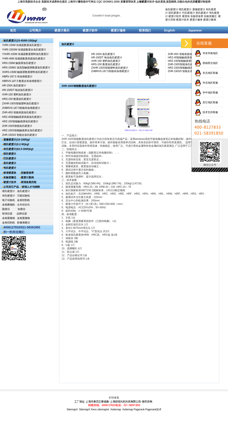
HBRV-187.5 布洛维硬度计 (17, 76)
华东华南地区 (206, 53)
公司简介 (35, 30)
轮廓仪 (21, 209)
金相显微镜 (8, 218)
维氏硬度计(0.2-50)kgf (16, 144)
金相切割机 (23, 200)
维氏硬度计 (185, 9)
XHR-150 (7, 94)
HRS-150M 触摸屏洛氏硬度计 (19, 63)
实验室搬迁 (210, 16)
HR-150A (7, 85)
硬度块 (186, 16)
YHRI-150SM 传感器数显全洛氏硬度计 (24, 49)
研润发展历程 (28, 182)
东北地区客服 (206, 72)
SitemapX (72, 409)
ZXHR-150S (9, 103)
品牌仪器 (22, 213)
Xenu (94, 409)
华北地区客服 (206, 82)
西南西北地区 (206, 63)
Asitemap (115, 409)
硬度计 (199, 1)
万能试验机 (23, 195)
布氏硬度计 (8, 195)
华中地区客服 (206, 92)
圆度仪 (6, 209)
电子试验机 (8, 200)
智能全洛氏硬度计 (27, 134)
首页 (13, 30)
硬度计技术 (182, 19)
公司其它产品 (11, 186)
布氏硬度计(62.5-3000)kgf (18, 149)
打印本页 (114, 397)
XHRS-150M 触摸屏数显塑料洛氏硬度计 (25, 72)
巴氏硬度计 (188, 12)
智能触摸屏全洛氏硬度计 (28, 130)
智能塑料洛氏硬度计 (27, 103)
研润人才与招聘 (31, 186)
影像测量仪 (23, 222)
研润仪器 (7, 213)
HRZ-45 (6, 116)
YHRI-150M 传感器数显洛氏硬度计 (22, 45)
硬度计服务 (196, 19)
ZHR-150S (8, 125)
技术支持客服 (206, 112)
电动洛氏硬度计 (24, 90)
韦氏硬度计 (9, 167)
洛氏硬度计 (171, 9)
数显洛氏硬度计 (22, 99)
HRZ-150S (8, 130)
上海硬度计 (142, 1)
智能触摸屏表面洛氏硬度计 (26, 116)
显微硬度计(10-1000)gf (16, 139)
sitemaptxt (103, 409)
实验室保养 (196, 16)
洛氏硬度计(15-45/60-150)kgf (20, 40)
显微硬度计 (198, 9)
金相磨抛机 (8, 204)
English (169, 30)
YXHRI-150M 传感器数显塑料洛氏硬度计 (25, 54)
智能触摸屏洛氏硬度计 (25, 121)
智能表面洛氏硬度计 (25, 112)
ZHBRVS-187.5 (11, 107)
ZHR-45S (7, 112)
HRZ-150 (7, 121)
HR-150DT (8, 90)
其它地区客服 (206, 102)
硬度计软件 (174, 16)
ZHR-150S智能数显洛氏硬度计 (79, 85)
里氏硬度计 (202, 12)
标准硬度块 (9, 172)
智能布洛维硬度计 (30, 107)
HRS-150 (7, 99)
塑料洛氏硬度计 (22, 94)
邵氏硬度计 (174, 12)
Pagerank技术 (153, 409)
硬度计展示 (61, 30)
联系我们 (145, 30)
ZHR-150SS (9, 134)
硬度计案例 (209, 19)
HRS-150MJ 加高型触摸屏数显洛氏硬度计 (26, 67)
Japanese (195, 30)
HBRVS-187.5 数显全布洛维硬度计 (22, 81)
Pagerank (139, 409)
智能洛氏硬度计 (23, 125)
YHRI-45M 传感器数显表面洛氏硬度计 (23, 58)
